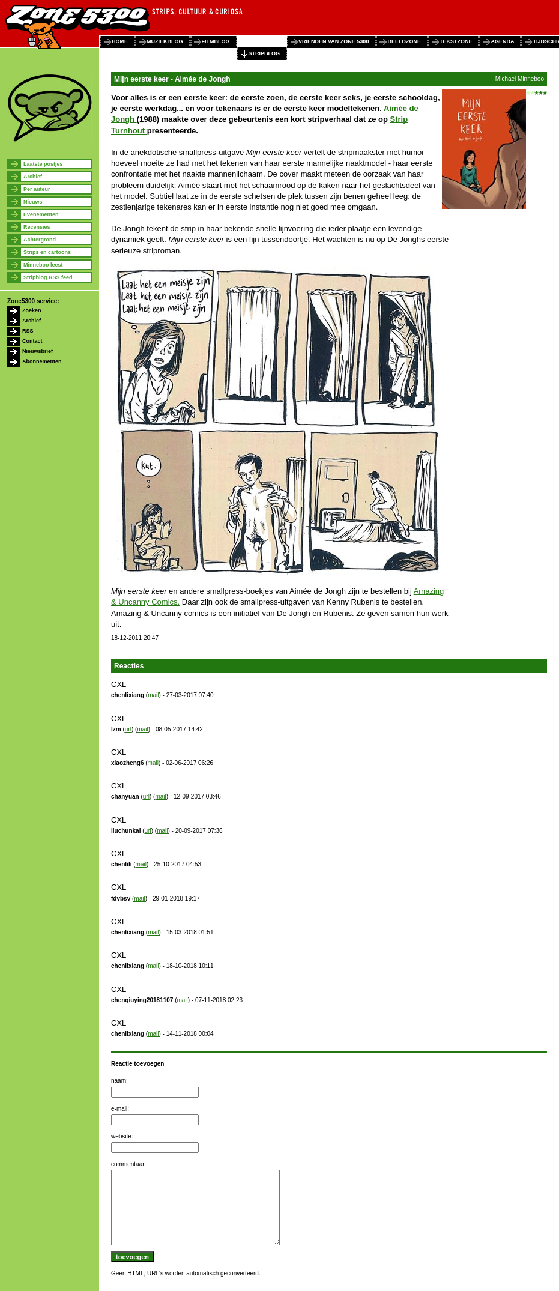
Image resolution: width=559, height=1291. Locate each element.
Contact (32, 341)
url (128, 729)
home (120, 41)
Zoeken (31, 310)
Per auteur (36, 189)
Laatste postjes (43, 164)
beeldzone (404, 41)
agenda (502, 41)
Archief (32, 177)
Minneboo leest (43, 265)
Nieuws (33, 202)
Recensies (36, 227)
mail (153, 695)
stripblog (264, 53)
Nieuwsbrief (37, 351)
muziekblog (165, 41)
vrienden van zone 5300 (333, 41)
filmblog (216, 41)
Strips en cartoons (47, 252)
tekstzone (456, 41)
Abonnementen (42, 361)
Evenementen (41, 214)
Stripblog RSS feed (48, 277)
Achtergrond (39, 240)
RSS (28, 331)
